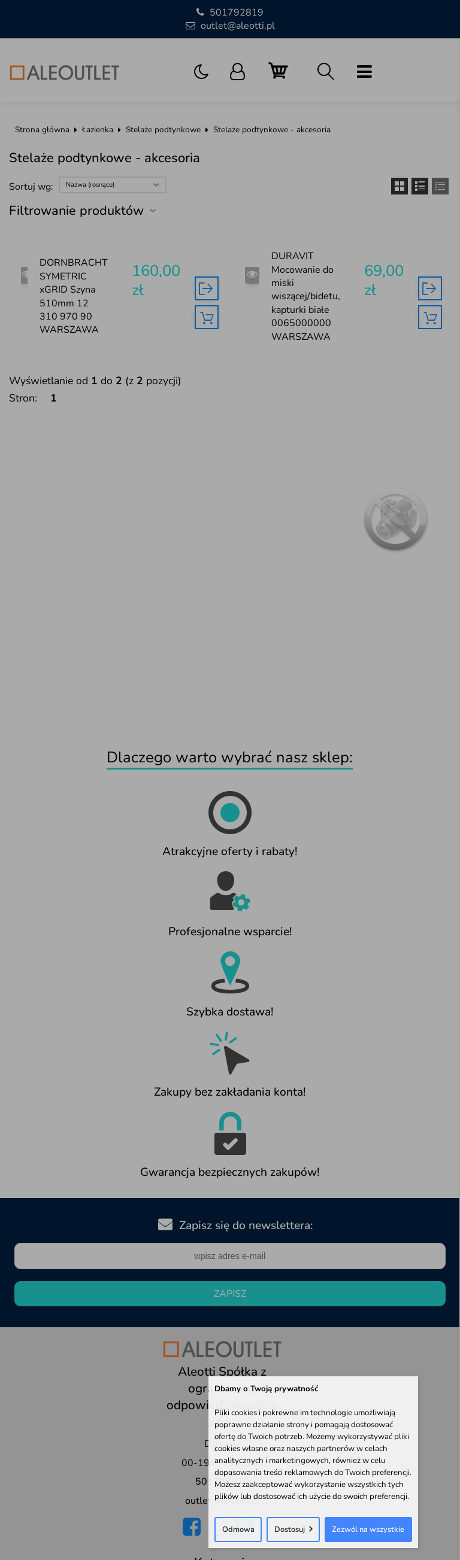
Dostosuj (289, 1529)
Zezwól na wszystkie (368, 1529)
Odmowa (238, 1529)
